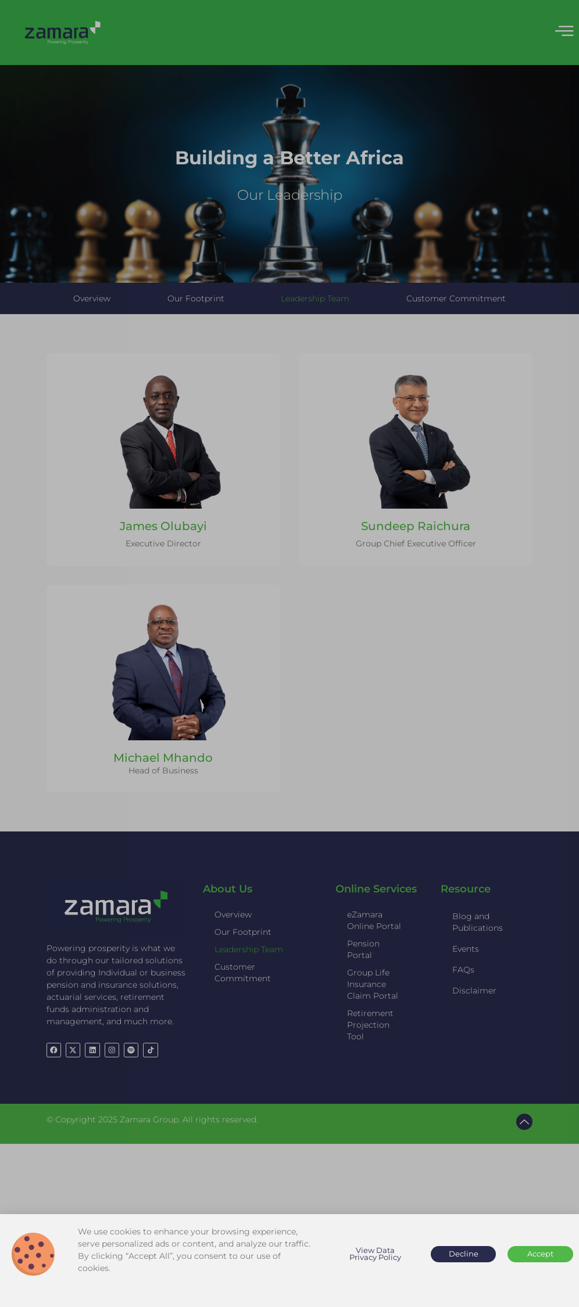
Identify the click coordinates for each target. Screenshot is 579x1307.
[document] (289, 653)
